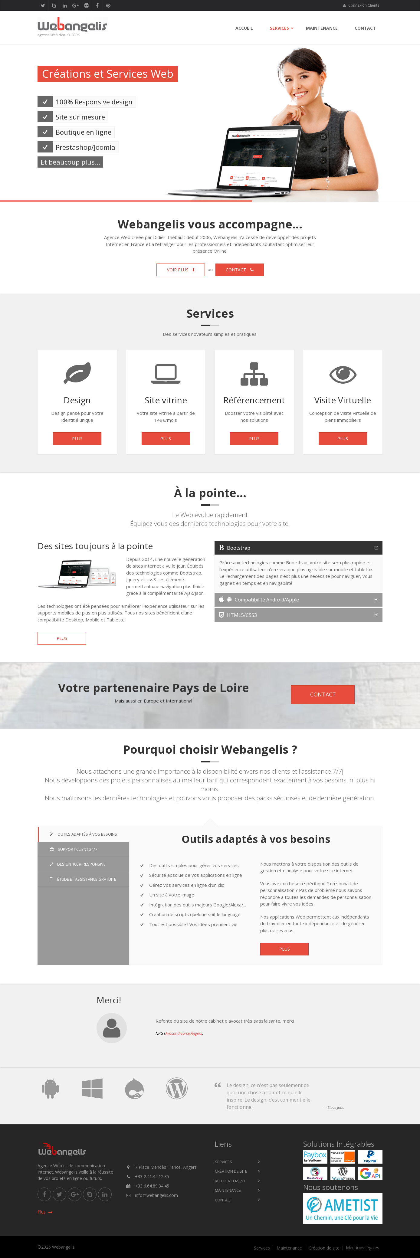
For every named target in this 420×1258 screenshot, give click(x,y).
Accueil (244, 28)
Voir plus (180, 270)
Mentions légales (362, 1248)
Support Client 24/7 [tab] (73, 849)
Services (279, 28)
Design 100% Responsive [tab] (78, 864)
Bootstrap (234, 548)
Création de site (231, 1171)
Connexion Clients (361, 5)
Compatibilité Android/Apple (259, 599)
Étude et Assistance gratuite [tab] (83, 879)
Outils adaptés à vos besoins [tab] (83, 834)
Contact (365, 28)
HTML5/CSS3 (238, 615)
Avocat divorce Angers (183, 1033)
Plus (77, 441)
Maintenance (322, 28)
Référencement (230, 1181)
